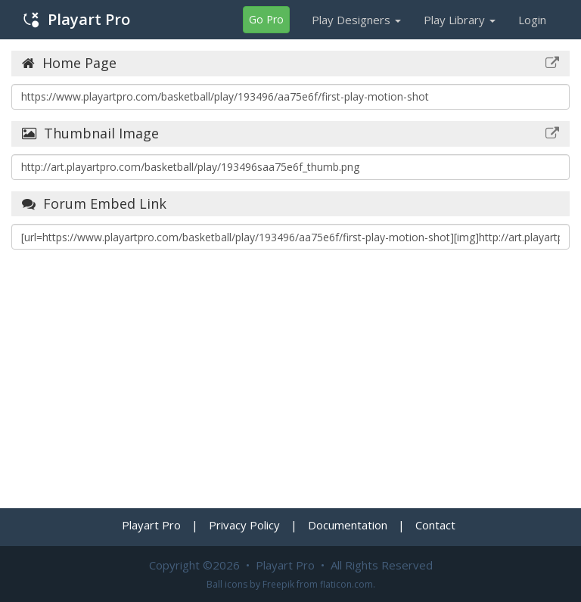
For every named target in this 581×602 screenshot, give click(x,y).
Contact (435, 524)
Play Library (460, 19)
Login (532, 19)
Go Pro (266, 19)
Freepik (278, 584)
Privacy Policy (244, 524)
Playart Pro (76, 19)
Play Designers (356, 19)
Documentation (347, 524)
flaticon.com (346, 584)
